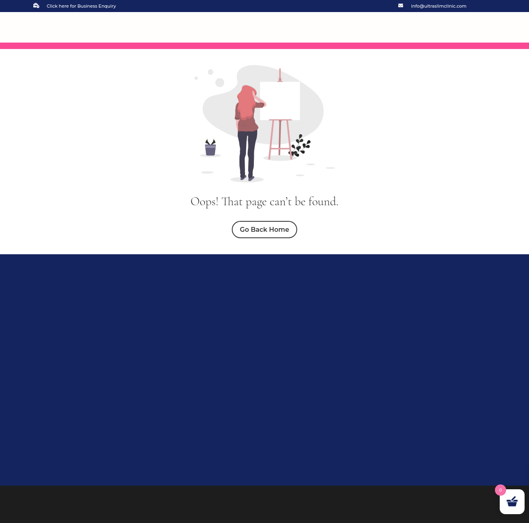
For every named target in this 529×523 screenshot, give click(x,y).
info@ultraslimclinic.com (438, 6)
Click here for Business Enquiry (81, 6)
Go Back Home (264, 229)
